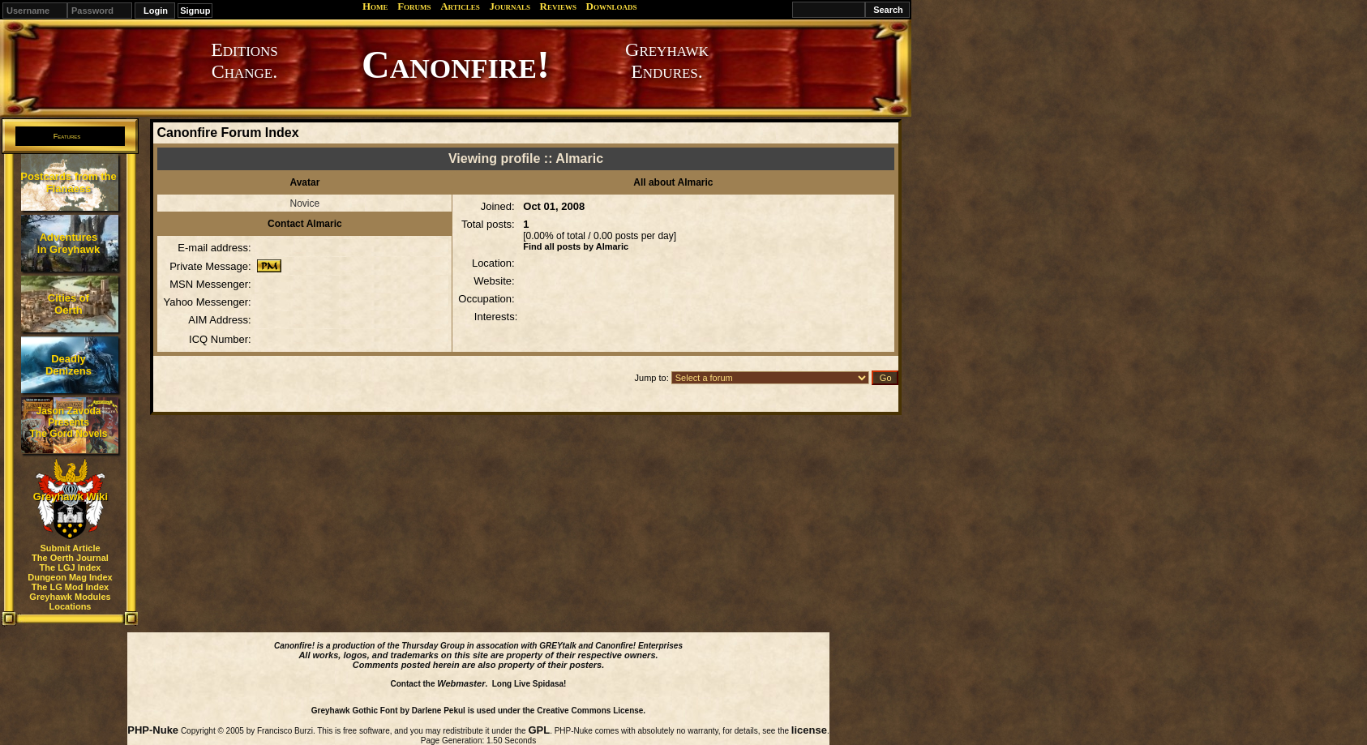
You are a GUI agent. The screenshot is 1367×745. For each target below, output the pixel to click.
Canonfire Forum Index (227, 132)
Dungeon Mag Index (70, 577)
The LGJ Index (70, 567)
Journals (509, 6)
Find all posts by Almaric (575, 246)
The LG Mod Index (70, 587)
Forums (414, 6)
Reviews (558, 6)
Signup (195, 10)
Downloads (611, 6)
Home (375, 6)
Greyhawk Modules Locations (69, 601)
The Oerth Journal (70, 558)
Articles (460, 6)
